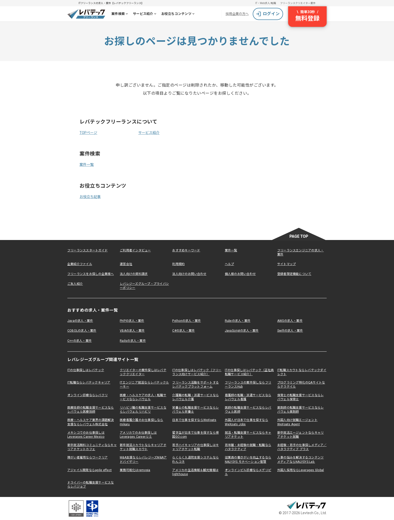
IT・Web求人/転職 (265, 3)
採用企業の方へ (237, 14)
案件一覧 (87, 165)
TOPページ (88, 133)
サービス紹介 (145, 14)
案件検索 (120, 14)
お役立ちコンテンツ (178, 14)
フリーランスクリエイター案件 (298, 3)
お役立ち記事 (90, 197)
